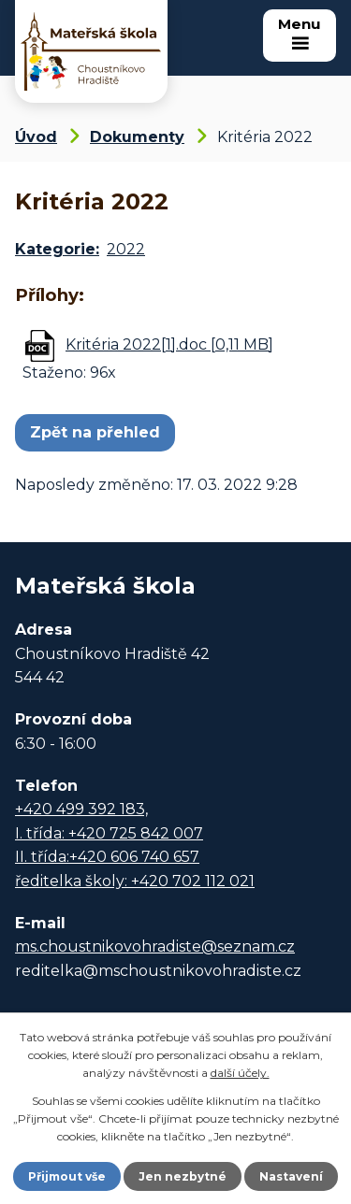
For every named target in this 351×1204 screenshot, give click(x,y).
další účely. (240, 1073)
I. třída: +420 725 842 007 (109, 833)
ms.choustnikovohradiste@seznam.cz (155, 946)
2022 (126, 249)
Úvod (36, 137)
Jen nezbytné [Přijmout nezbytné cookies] (183, 1176)
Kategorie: (57, 249)
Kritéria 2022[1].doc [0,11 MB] (169, 344)
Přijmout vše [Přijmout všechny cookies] (67, 1176)
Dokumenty (137, 137)
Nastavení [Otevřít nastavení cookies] (291, 1176)
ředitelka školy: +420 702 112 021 (135, 881)
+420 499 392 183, (81, 809)
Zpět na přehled (95, 432)
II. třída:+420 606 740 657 (107, 857)
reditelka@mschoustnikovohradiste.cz (158, 971)
